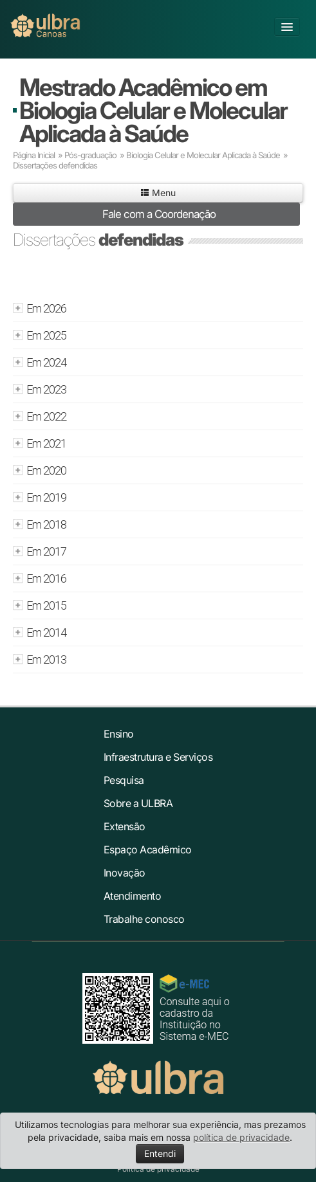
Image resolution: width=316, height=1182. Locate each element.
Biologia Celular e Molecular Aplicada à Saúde (203, 155)
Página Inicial (34, 155)
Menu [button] (158, 192)
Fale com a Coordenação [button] (159, 214)
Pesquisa (124, 780)
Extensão (124, 826)
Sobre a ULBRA (138, 803)
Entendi (160, 1153)
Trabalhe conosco (144, 919)
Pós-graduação (90, 155)
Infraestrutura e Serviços (158, 756)
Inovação (124, 872)
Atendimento (133, 895)
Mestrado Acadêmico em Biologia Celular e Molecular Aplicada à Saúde (153, 110)
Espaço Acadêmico (148, 849)
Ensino (119, 733)
